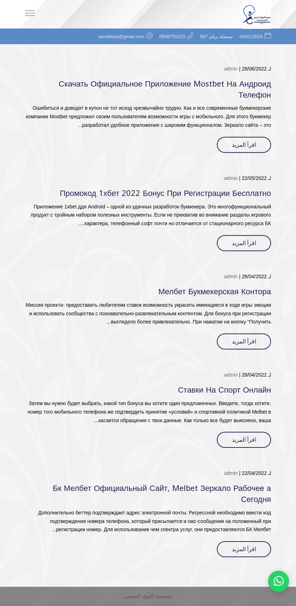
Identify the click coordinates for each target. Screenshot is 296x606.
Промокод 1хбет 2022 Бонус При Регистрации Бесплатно (165, 193)
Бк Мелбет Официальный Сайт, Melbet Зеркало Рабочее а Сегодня (162, 494)
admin (231, 69)
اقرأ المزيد (244, 145)
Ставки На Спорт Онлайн (224, 390)
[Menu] (30, 14)
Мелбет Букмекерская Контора (214, 291)
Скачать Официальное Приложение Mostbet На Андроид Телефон (165, 90)
